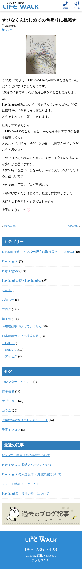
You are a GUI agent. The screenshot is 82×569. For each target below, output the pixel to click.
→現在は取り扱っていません (22, 326)
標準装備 (8, 391)
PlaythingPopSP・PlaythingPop (21, 280)
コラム (6, 410)
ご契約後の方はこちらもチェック (25, 420)
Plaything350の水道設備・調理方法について (31, 474)
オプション (9, 401)
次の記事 (72, 226)
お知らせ (8, 299)
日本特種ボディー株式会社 (20, 336)
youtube (7, 290)
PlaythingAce (10, 271)
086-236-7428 (41, 549)
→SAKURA (9, 349)
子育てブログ (11, 429)
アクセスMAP (40, 560)
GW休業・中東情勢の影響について (26, 455)
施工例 (6, 319)
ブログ (8, 30)
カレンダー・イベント (17, 381)
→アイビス (9, 356)
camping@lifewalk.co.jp (41, 555)
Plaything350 (10, 261)
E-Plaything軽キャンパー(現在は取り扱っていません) (38, 251)
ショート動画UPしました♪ (20, 484)
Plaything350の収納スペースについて (27, 464)
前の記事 (10, 226)
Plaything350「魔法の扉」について (25, 493)
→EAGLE (8, 343)
